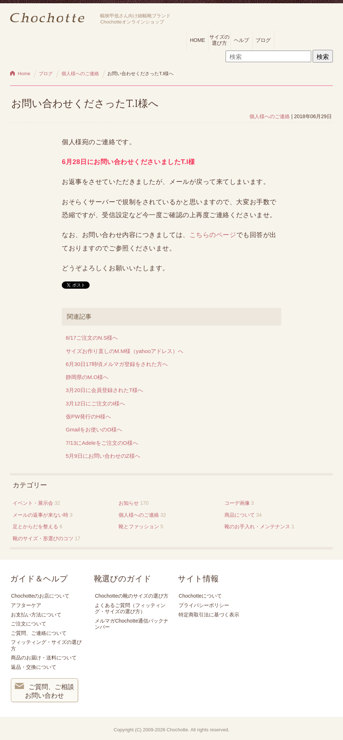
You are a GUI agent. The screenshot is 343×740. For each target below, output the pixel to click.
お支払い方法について (36, 615)
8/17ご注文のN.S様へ (92, 338)
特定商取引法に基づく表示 (209, 615)
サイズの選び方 (219, 40)
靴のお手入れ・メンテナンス (257, 526)
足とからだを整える (35, 526)
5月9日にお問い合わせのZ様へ (103, 456)
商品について (239, 515)
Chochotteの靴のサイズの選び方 (131, 596)
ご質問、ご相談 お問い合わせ (44, 690)
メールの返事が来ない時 (40, 515)
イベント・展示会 (33, 503)
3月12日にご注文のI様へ (95, 403)
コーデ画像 (237, 503)
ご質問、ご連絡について (39, 633)
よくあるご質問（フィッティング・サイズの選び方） (130, 608)
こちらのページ (212, 234)
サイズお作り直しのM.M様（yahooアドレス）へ (125, 351)
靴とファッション (139, 526)
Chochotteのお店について (40, 596)
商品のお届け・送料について (44, 658)
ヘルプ (241, 40)
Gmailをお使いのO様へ (94, 429)
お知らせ (129, 503)
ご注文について (28, 624)
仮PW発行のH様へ (88, 416)
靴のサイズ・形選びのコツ (43, 538)
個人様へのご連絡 (269, 116)
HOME (197, 40)
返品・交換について (33, 667)
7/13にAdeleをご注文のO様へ (102, 443)
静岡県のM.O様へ (87, 377)
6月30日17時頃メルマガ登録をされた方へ (117, 364)
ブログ (263, 40)
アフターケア (26, 605)
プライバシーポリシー (204, 605)
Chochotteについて (200, 596)
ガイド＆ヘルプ (39, 579)
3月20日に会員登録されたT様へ (104, 390)
